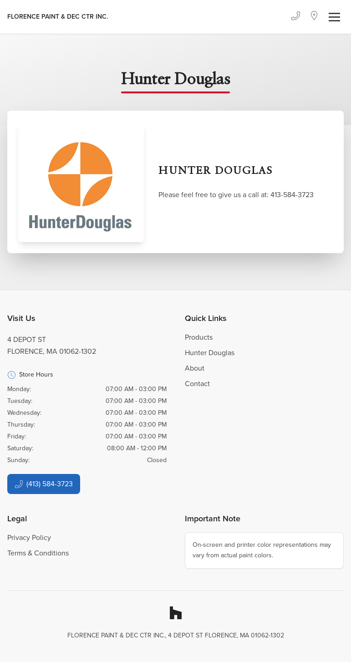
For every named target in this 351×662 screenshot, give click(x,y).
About (194, 368)
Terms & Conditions (38, 553)
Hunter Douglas (209, 352)
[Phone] (295, 16)
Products (199, 337)
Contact (197, 383)
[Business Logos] (57, 16)
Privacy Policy (29, 537)
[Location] (314, 16)
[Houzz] (175, 613)
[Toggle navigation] (334, 17)
